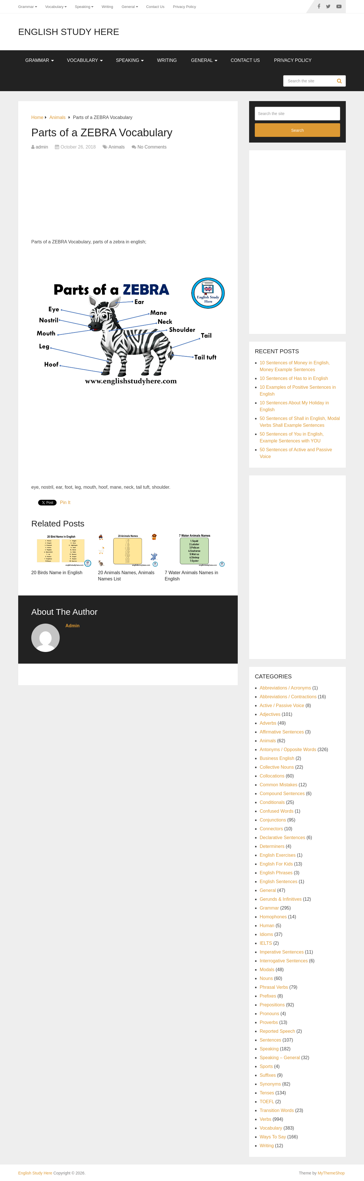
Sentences (270, 1040)
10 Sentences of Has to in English (294, 378)
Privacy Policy (184, 7)
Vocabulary (54, 7)
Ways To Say (273, 1136)
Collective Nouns (277, 767)
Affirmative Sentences (282, 731)
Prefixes (268, 996)
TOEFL (267, 1101)
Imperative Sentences (282, 952)
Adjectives (270, 714)
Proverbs (269, 1022)
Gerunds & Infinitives (281, 899)
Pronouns (269, 1013)
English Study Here (68, 31)
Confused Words (276, 811)
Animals (117, 147)
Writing (107, 7)
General (128, 7)
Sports (266, 1066)
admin (42, 147)
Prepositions (272, 1004)
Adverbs (268, 723)
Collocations (272, 776)
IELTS (266, 943)
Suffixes (268, 1075)
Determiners (272, 846)
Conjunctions (273, 820)
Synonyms (270, 1084)
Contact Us (155, 7)
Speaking (82, 7)
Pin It (65, 502)
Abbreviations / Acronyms (285, 687)
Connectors (271, 828)
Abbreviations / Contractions (288, 696)
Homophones (273, 916)
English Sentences (278, 881)
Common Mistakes (278, 784)
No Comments (151, 147)
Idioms (266, 934)
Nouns (266, 978)
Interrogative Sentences (284, 960)
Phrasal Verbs (274, 987)
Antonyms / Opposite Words (288, 749)
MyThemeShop (331, 1173)
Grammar (26, 7)
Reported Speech (277, 1031)
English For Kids (276, 864)
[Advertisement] (128, 196)
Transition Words (277, 1110)
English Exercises (277, 855)
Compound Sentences (282, 793)
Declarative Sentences (282, 837)
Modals (267, 969)
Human (267, 925)
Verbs (265, 1119)
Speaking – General (280, 1057)
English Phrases (276, 872)
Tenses (267, 1092)
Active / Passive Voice (282, 705)
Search (340, 81)
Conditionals (272, 802)
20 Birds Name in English (56, 572)
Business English (277, 758)
